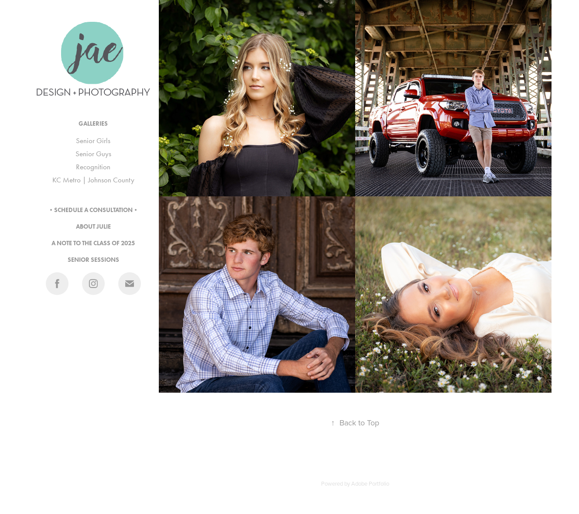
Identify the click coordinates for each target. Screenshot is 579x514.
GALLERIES (93, 123)
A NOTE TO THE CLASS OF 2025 (93, 243)
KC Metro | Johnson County (93, 179)
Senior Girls (93, 140)
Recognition (93, 166)
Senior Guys (93, 153)
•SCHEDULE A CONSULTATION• (93, 210)
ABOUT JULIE (93, 226)
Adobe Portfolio (370, 483)
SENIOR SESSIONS (93, 260)
